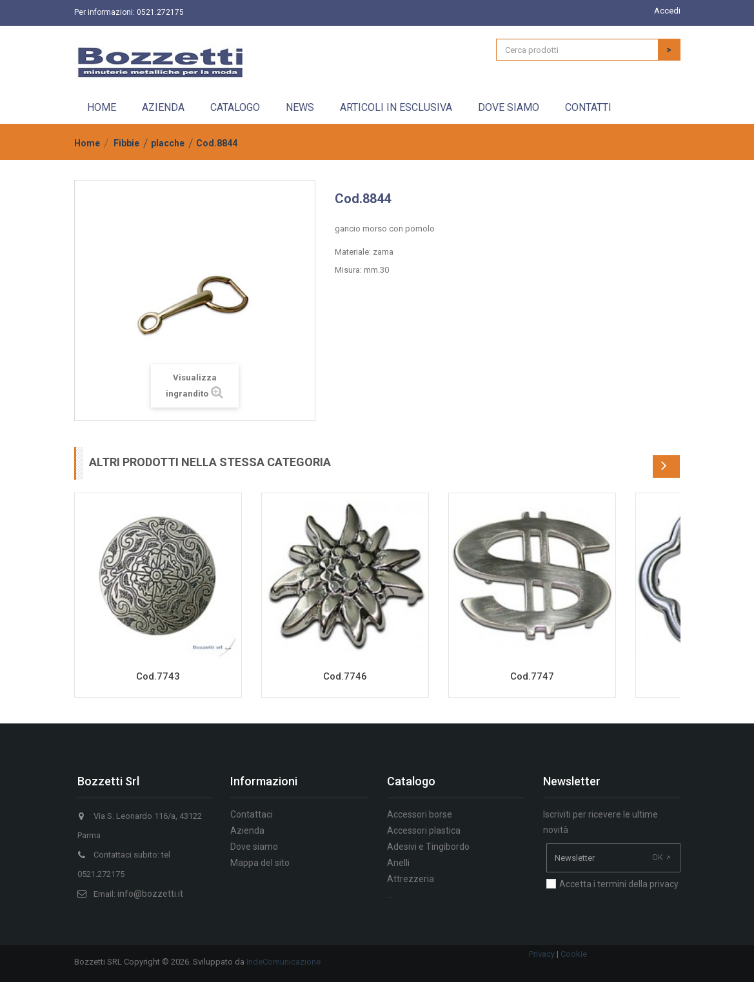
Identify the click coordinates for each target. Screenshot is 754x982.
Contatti (588, 107)
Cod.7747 (532, 676)
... (390, 895)
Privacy (542, 954)
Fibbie (126, 143)
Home (101, 107)
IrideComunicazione (283, 962)
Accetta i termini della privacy (619, 884)
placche (167, 143)
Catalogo (235, 107)
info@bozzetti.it (150, 894)
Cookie (574, 954)
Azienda (163, 107)
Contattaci (251, 814)
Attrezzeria (410, 879)
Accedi (667, 10)
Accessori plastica (424, 830)
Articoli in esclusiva (396, 107)
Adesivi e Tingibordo (428, 846)
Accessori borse (419, 814)
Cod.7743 (158, 676)
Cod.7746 (345, 676)
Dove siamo (508, 107)
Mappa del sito (260, 863)
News (300, 107)
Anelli (398, 863)
